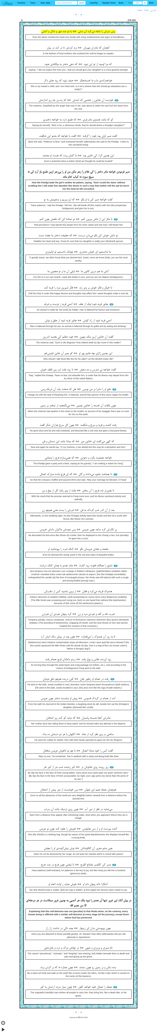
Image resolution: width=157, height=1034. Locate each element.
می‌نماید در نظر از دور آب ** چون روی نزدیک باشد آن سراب (78, 809)
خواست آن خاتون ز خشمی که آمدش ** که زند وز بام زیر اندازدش (76, 100)
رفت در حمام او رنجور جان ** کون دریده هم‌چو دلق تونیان (76, 679)
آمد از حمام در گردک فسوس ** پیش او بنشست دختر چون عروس (78, 698)
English (139, 10)
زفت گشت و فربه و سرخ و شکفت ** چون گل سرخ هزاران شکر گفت (79, 425)
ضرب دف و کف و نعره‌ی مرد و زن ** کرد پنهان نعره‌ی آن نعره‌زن (79, 614)
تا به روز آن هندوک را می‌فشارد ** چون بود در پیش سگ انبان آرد (78, 637)
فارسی (153, 10)
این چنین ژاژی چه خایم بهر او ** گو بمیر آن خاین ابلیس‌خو (78, 353)
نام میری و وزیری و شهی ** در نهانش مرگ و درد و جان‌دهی (78, 948)
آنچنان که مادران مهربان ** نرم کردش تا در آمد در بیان (78, 48)
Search (81, 3)
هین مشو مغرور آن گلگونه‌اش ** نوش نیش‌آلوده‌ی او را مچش (78, 848)
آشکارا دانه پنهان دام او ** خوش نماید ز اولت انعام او (78, 884)
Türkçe (146, 10)
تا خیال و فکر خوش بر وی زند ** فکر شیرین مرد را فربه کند (78, 288)
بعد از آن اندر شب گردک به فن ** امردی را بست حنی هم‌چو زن (78, 510)
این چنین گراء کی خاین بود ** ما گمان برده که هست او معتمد (78, 155)
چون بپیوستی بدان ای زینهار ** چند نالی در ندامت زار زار (78, 928)
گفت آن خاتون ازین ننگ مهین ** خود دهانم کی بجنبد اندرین (78, 337)
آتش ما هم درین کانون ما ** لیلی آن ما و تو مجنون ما (78, 271)
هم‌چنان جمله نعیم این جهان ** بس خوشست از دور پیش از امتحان (78, 790)
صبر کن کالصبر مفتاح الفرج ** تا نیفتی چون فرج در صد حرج (76, 865)
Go (145, 3)
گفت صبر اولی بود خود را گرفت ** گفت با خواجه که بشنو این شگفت (78, 136)
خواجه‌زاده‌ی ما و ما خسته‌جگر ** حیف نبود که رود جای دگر (78, 80)
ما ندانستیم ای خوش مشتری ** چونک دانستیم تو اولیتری (78, 252)
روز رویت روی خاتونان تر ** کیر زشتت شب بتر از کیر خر (76, 767)
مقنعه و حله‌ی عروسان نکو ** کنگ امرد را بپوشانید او (78, 549)
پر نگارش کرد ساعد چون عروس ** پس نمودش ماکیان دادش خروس (78, 529)
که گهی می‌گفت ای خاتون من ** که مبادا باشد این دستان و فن (78, 441)
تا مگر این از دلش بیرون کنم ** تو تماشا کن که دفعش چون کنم (76, 219)
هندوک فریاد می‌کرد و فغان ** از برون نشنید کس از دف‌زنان (78, 591)
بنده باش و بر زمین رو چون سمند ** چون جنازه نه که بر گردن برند (78, 967)
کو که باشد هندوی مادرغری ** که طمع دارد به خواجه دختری (78, 120)
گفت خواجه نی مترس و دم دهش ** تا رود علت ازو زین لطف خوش (78, 370)
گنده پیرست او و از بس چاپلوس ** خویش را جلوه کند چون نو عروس (78, 829)
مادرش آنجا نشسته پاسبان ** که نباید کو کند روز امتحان (78, 718)
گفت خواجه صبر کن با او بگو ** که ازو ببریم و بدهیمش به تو (79, 200)
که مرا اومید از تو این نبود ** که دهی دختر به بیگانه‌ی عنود (78, 64)
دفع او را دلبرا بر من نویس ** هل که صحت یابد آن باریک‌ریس (76, 389)
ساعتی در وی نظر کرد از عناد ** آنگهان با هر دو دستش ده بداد (78, 734)
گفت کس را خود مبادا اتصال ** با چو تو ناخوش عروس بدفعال (78, 751)
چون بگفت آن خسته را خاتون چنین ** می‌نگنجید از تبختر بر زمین (78, 405)
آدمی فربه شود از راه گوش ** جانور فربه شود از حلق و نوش (78, 320)
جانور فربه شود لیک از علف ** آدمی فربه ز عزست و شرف (76, 304)
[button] (22, 3)
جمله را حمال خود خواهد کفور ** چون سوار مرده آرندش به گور (76, 987)
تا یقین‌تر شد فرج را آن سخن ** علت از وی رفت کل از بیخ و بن (78, 490)
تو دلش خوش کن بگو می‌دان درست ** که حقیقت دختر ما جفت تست (78, 235)
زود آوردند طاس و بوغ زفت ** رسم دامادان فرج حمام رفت (78, 659)
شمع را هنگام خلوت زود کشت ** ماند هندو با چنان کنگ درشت (76, 565)
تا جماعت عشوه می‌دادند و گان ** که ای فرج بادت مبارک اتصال (76, 474)
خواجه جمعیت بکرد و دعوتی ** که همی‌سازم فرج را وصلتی (79, 458)
